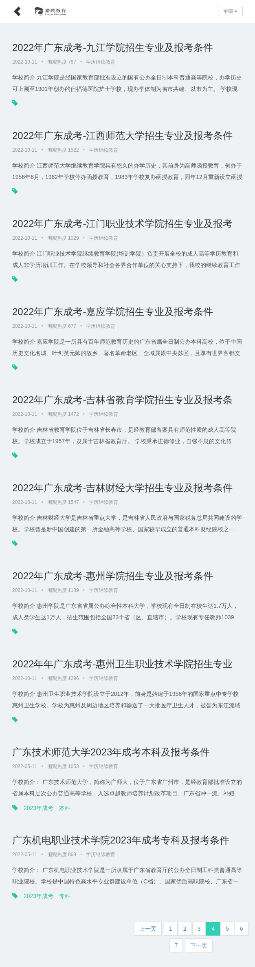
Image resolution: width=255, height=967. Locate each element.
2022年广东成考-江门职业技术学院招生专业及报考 (122, 223)
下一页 (198, 945)
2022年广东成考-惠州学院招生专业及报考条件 (112, 575)
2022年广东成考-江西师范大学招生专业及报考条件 (122, 135)
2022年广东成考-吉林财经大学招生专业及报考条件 (122, 487)
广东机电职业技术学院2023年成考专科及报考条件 (120, 840)
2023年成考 (38, 808)
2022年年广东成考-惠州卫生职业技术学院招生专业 (122, 663)
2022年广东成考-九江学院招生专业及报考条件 (112, 47)
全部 (230, 11)
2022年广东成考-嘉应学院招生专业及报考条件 (112, 311)
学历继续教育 (100, 62)
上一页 (147, 928)
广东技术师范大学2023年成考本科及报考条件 (111, 751)
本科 (64, 808)
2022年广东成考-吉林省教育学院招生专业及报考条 (122, 399)
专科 (64, 896)
